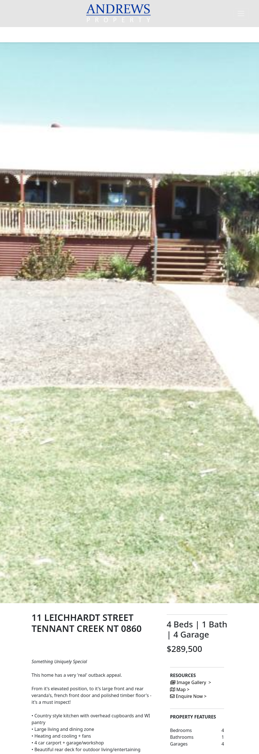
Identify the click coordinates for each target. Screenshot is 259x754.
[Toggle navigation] (241, 13)
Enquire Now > (188, 696)
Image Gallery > (190, 682)
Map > (179, 689)
